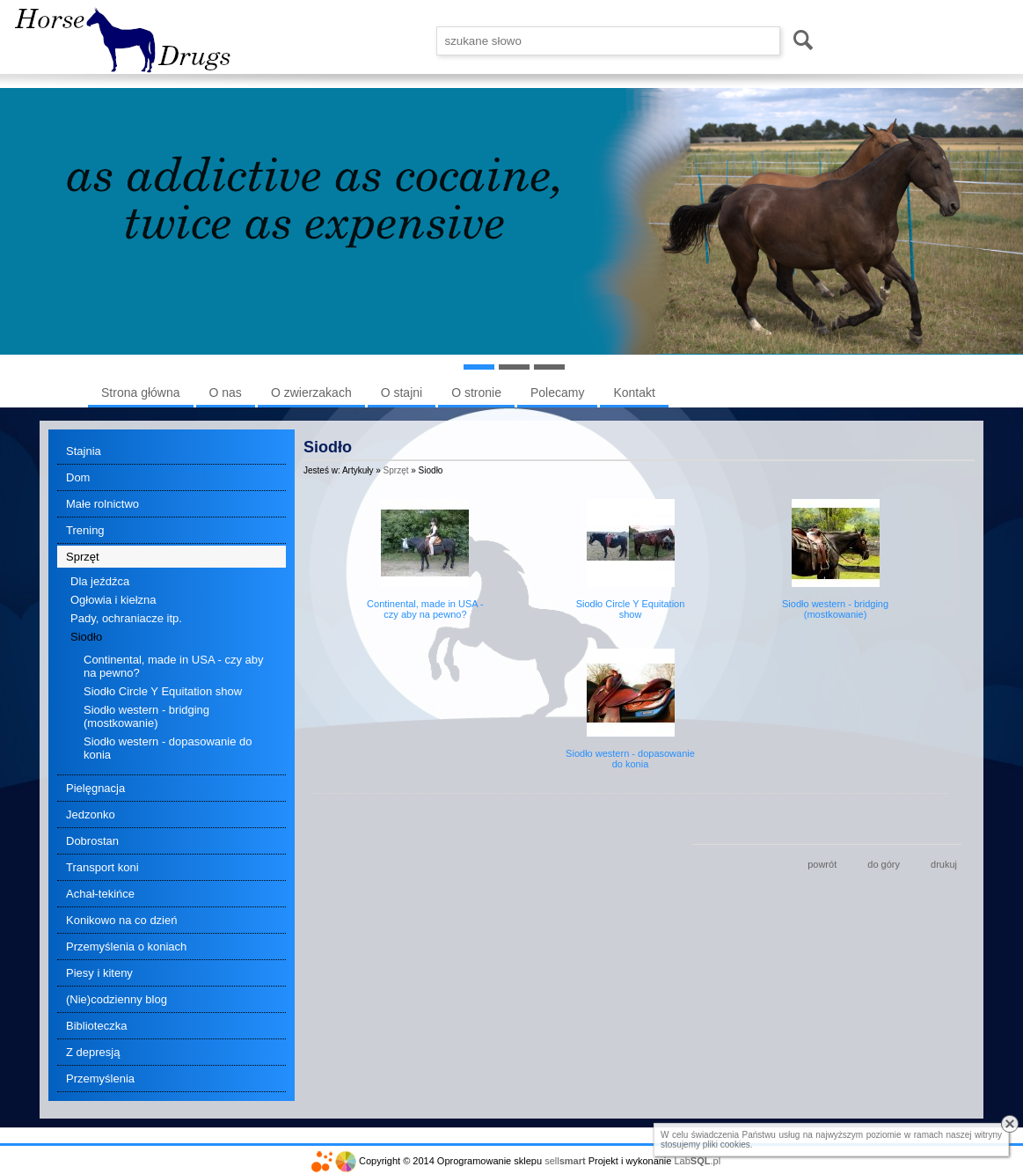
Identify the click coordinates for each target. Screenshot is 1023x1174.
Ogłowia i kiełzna (113, 599)
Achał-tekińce (100, 893)
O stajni (401, 392)
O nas (225, 392)
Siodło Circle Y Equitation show (163, 691)
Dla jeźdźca (99, 581)
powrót (822, 864)
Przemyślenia (100, 1078)
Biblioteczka (96, 1025)
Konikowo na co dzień (121, 920)
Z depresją (93, 1052)
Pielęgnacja (95, 788)
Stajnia (83, 451)
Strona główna (140, 392)
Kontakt (633, 392)
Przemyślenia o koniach (126, 946)
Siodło (86, 636)
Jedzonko (90, 814)
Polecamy (557, 392)
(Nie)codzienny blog (116, 999)
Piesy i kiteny (99, 973)
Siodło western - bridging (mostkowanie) (146, 716)
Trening (85, 530)
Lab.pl (698, 1161)
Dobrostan (92, 840)
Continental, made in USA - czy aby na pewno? (174, 666)
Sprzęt (82, 556)
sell (564, 1161)
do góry (883, 864)
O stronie (476, 392)
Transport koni (102, 867)
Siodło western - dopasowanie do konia (168, 748)
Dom (78, 477)
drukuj (944, 864)
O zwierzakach (311, 392)
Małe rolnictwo (102, 503)
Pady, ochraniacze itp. (126, 618)
